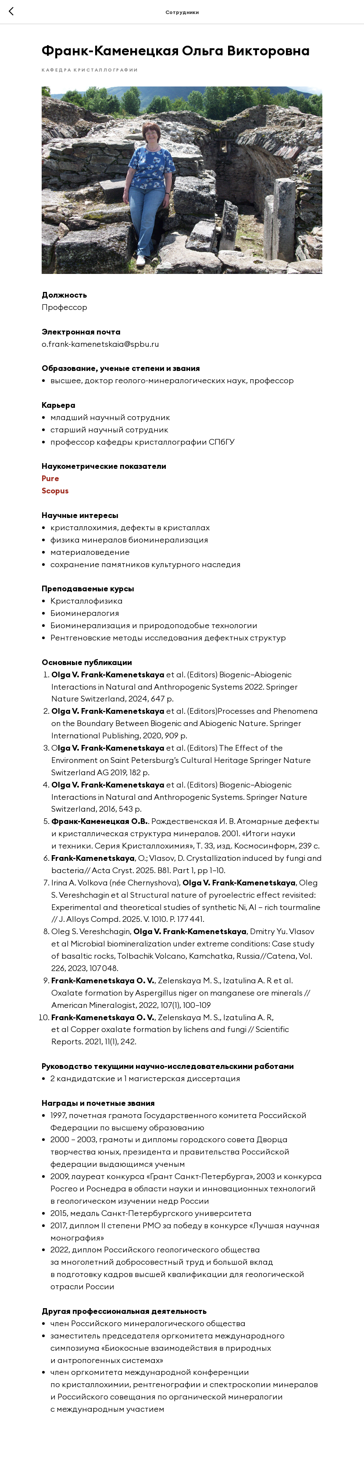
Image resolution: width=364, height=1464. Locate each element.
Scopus (55, 491)
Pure (50, 478)
